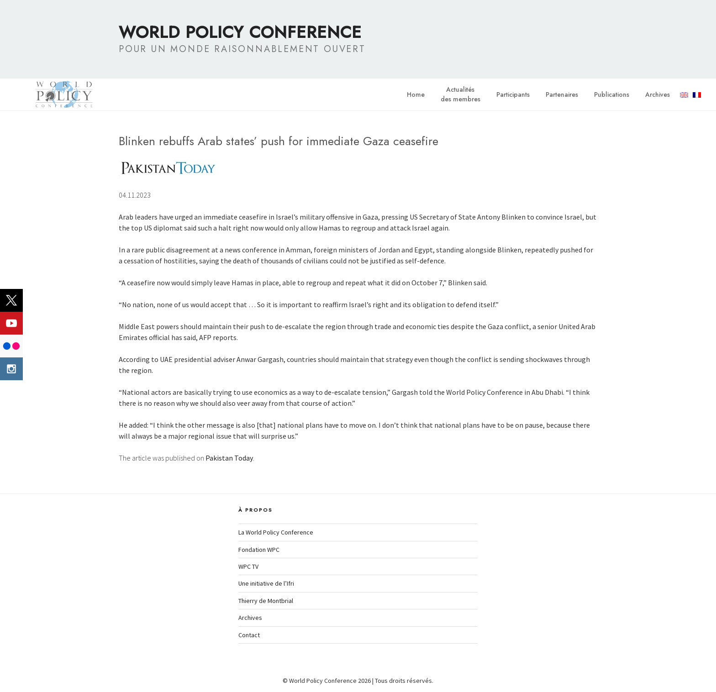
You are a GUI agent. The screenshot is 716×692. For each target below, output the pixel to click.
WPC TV (248, 566)
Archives (657, 94)
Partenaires (562, 94)
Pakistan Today (229, 457)
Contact (249, 635)
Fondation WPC (258, 549)
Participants (513, 94)
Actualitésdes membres (460, 94)
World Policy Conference (240, 32)
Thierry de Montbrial (265, 601)
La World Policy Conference (275, 532)
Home (416, 94)
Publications (611, 94)
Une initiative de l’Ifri (266, 583)
